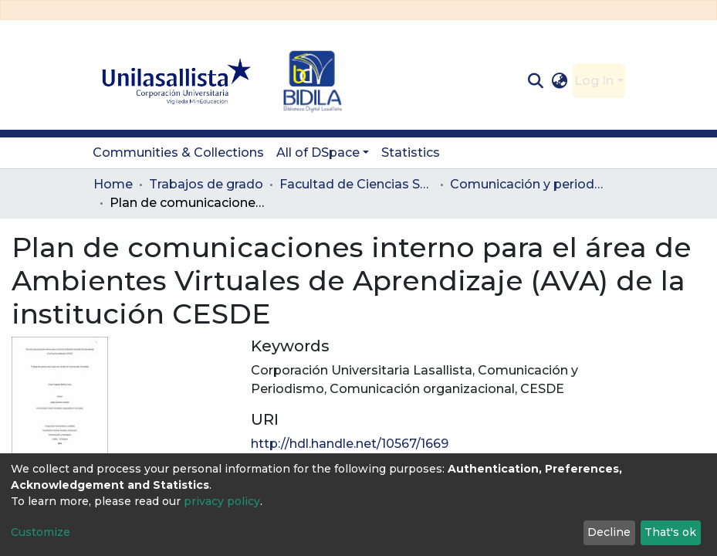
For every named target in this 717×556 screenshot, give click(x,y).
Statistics (410, 152)
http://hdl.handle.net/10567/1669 (349, 443)
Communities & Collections (178, 152)
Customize (40, 532)
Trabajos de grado (206, 184)
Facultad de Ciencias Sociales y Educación (356, 184)
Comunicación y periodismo (527, 184)
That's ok (670, 532)
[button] (559, 81)
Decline (609, 532)
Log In (594, 80)
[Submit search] (536, 81)
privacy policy (222, 501)
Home (113, 184)
